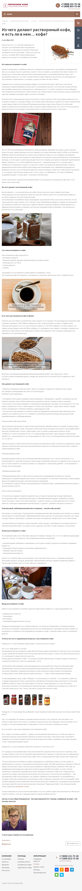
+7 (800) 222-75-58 (70, 4)
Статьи (36, 864)
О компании (6, 859)
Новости (5, 862)
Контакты (6, 870)
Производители (39, 872)
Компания (6, 856)
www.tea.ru (6, 840)
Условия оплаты (24, 862)
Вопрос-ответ (38, 867)
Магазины (5, 867)
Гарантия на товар (25, 867)
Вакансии (5, 864)
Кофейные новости (37, 860)
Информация (39, 856)
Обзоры (36, 870)
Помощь (22, 856)
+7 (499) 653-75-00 (70, 6)
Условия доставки (25, 864)
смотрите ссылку (22, 786)
